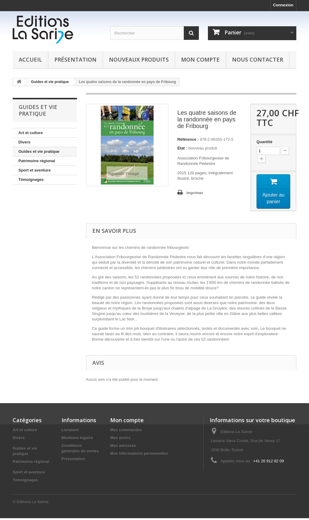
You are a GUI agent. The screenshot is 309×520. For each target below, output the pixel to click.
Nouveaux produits (139, 59)
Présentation (75, 59)
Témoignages (31, 179)
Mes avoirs (120, 439)
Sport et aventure (34, 170)
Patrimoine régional (36, 161)
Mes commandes (126, 431)
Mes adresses (123, 447)
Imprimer (194, 193)
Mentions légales (77, 439)
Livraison (70, 431)
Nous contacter (257, 59)
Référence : (188, 139)
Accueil (30, 59)
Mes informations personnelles (139, 455)
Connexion (283, 5)
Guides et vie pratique (38, 151)
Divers (24, 142)
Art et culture (30, 132)
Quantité (264, 142)
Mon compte (200, 59)
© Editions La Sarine (31, 503)
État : (182, 148)
